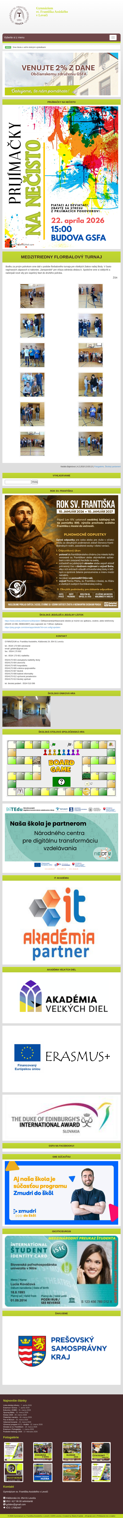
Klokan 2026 (15, 1415)
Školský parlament (113, 466)
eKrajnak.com (90, 1516)
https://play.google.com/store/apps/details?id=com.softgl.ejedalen (32, 627)
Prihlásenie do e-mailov (106, 1516)
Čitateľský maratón (17, 1417)
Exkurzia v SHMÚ (17, 1410)
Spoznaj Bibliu (15, 1412)
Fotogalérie (99, 466)
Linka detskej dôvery (17, 1405)
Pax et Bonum (15, 1420)
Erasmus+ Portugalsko (18, 1429)
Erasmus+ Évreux (16, 1408)
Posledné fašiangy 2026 (20, 1432)
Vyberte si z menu (60, 37)
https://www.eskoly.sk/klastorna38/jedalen (22, 621)
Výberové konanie (17, 1422)
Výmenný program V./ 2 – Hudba (22, 1424)
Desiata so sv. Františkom (20, 1427)
